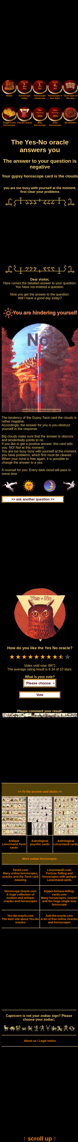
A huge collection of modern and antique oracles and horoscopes (20, 896)
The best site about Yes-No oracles (20, 919)
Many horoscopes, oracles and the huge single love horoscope (59, 897)
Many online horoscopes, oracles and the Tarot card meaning (20, 875)
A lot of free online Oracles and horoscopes (59, 919)
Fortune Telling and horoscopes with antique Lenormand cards (59, 875)
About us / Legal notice (40, 1040)
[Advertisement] (39, 41)
